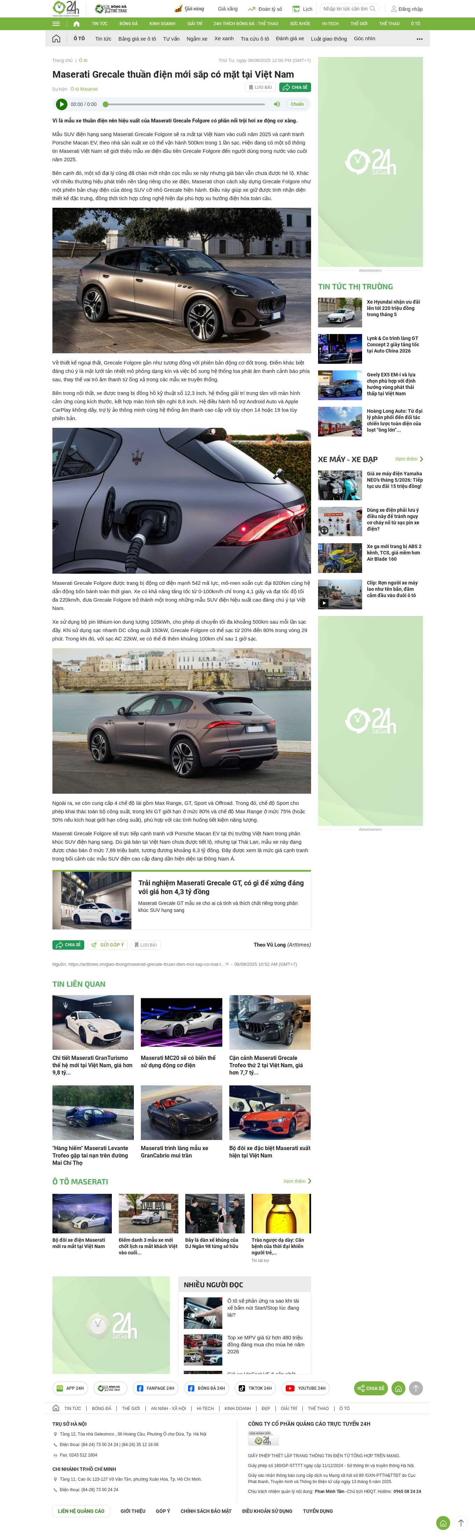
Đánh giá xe (290, 38)
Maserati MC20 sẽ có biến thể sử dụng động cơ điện (178, 1062)
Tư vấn (171, 39)
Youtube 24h (306, 1388)
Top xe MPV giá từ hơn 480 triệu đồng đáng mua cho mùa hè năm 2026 (266, 1344)
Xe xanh (224, 38)
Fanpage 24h (155, 1388)
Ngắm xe (197, 39)
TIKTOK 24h (255, 1388)
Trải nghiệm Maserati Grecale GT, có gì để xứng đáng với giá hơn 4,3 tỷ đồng (221, 887)
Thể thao (389, 23)
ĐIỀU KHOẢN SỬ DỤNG (267, 1511)
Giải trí (194, 23)
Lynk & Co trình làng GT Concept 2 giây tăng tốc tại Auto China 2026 (393, 344)
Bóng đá (129, 23)
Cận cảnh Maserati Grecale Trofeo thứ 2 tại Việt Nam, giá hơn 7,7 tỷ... (266, 1065)
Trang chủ (62, 60)
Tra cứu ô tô (255, 39)
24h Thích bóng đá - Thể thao (246, 23)
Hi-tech (330, 23)
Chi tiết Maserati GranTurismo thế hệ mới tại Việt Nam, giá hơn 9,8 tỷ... (92, 1065)
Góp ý (163, 1511)
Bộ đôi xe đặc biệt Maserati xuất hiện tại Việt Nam (269, 1152)
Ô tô (415, 23)
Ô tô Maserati (84, 89)
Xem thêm (294, 1181)
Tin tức (100, 23)
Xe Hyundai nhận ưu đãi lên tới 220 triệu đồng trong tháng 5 (393, 308)
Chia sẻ (300, 87)
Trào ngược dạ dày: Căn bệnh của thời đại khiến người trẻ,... (278, 1246)
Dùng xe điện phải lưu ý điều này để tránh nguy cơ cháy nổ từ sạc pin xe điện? (393, 519)
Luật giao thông (329, 39)
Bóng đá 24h (206, 1388)
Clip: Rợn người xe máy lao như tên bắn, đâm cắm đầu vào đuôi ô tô (392, 589)
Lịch (302, 8)
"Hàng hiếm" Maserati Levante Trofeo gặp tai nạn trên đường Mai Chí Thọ (90, 1155)
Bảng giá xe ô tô (137, 39)
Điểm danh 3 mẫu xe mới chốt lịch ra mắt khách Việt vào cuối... (148, 1246)
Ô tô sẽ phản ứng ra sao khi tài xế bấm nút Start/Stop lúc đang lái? (263, 1308)
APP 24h (70, 1388)
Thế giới (359, 23)
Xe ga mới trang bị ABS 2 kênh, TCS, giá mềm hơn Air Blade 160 (394, 553)
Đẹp (266, 1408)
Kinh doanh (162, 23)
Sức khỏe (300, 23)
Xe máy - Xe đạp (348, 458)
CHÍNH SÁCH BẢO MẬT (206, 1511)
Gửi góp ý (107, 945)
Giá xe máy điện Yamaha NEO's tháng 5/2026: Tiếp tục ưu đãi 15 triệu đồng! (395, 480)
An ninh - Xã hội (168, 1408)
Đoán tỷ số (265, 8)
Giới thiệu (133, 1511)
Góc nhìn (364, 38)
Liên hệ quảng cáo (81, 1511)
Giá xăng (228, 9)
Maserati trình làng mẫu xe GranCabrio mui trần (174, 1152)
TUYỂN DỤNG (318, 1511)
